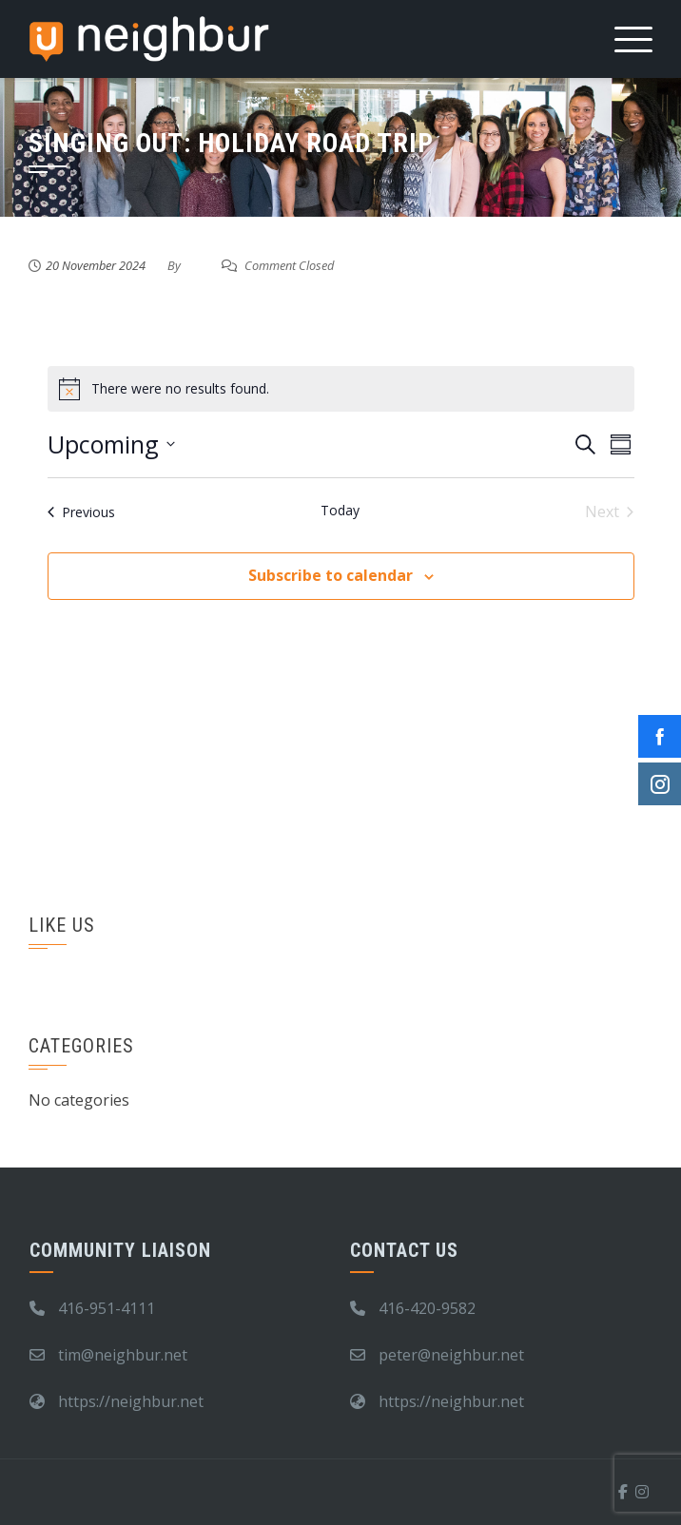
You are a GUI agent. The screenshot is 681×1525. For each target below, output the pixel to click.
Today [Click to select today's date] (340, 510)
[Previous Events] (81, 511)
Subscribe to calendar (330, 575)
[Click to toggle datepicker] (111, 445)
